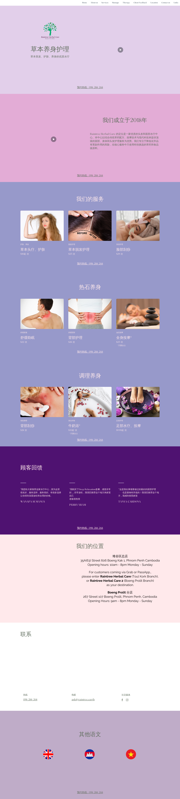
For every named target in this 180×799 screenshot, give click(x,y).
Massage (115, 3)
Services (104, 3)
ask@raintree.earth (83, 700)
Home (84, 3)
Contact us (166, 3)
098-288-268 (96, 87)
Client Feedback (140, 3)
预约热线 (82, 87)
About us (94, 3)
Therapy (126, 3)
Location (154, 3)
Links (176, 3)
